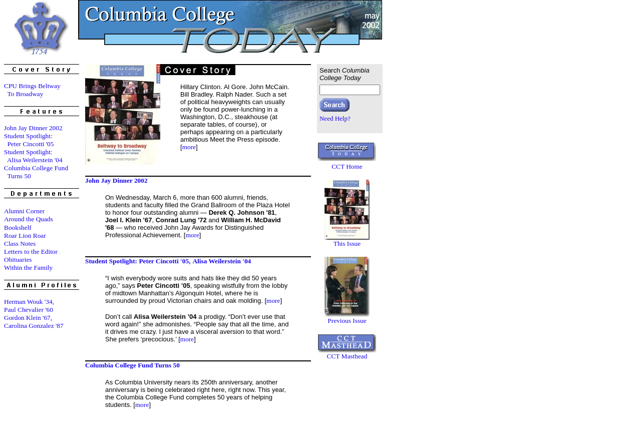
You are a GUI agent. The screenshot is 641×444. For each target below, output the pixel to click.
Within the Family (28, 267)
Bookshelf (18, 227)
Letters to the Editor (31, 251)
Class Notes (20, 243)
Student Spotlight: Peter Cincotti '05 (29, 140)
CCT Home (347, 166)
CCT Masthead (347, 356)
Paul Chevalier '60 (28, 309)
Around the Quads (28, 219)
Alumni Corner (24, 211)
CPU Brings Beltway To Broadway (32, 90)
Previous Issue (347, 320)
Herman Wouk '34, (29, 301)
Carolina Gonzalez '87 (34, 325)
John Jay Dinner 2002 (33, 128)
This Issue (347, 243)
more (189, 147)
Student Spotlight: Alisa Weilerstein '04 (33, 156)
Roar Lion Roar (25, 235)
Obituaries (18, 259)
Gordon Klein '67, (28, 317)
